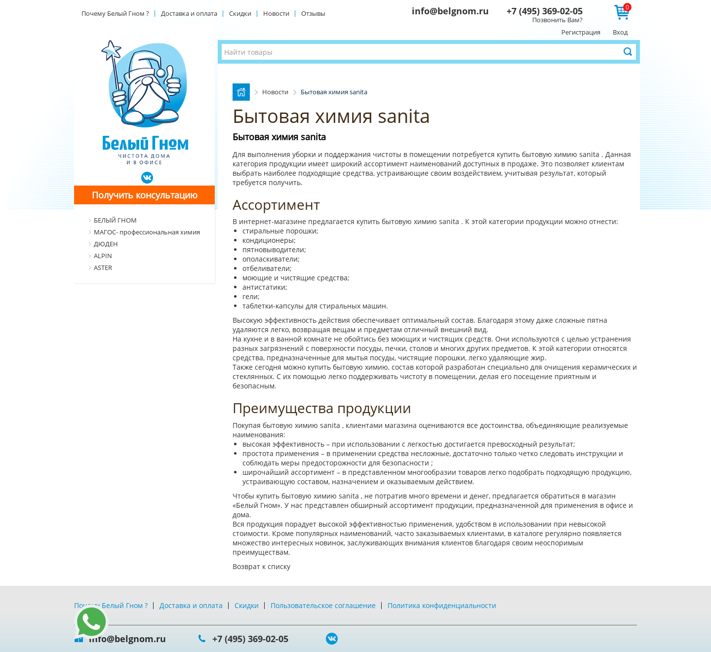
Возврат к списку (261, 566)
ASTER (103, 267)
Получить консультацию (145, 195)
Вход (620, 32)
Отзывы (313, 13)
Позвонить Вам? (557, 19)
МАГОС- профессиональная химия (147, 232)
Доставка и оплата (189, 13)
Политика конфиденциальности (442, 605)
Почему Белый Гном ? (115, 13)
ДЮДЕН (106, 243)
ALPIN (103, 255)
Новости (276, 13)
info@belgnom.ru (450, 11)
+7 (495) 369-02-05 (545, 11)
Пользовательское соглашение (323, 605)
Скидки (240, 13)
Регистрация (580, 32)
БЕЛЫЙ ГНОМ (115, 220)
